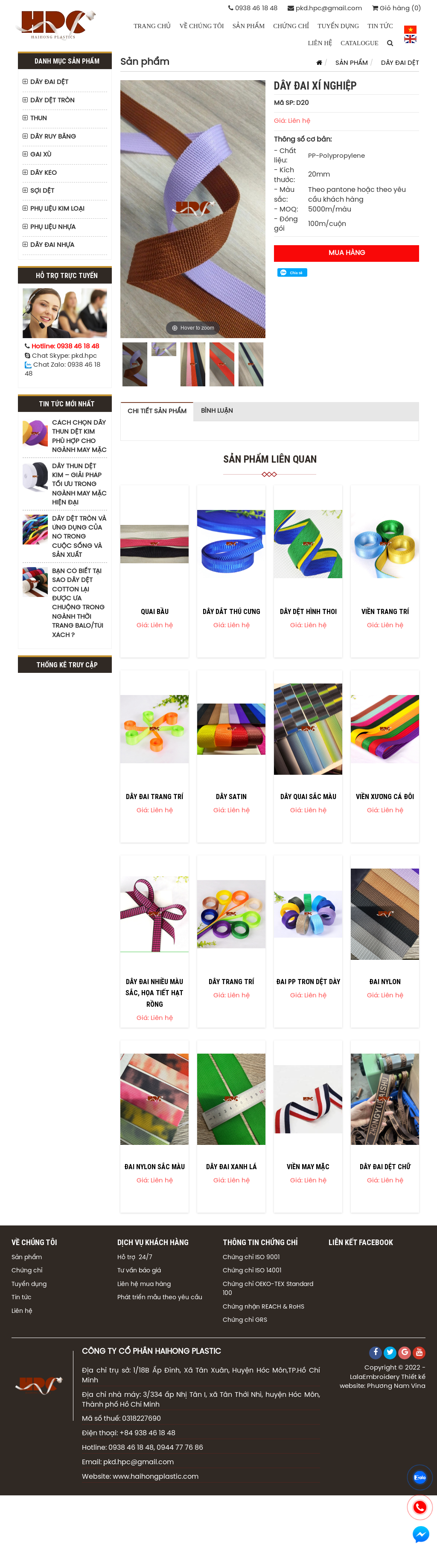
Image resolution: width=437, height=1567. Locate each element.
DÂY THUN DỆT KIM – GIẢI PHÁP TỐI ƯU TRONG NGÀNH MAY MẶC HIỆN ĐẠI (79, 485)
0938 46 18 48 (252, 8)
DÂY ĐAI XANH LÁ (231, 1166)
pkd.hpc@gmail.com (325, 8)
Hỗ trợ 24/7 (134, 1257)
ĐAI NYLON (385, 981)
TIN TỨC (380, 26)
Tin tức (22, 1298)
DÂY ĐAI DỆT (49, 82)
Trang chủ (152, 26)
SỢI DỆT (42, 191)
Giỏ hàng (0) (396, 8)
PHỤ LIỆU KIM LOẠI (57, 209)
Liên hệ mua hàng (144, 1284)
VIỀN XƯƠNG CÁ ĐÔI (385, 796)
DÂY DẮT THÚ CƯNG (231, 611)
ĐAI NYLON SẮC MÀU (154, 1166)
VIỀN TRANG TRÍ (385, 611)
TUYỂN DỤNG (338, 26)
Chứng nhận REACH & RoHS (263, 1307)
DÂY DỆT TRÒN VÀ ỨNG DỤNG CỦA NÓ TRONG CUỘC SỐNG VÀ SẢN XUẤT (79, 537)
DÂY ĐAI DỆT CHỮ (385, 1166)
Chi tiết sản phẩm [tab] (157, 411)
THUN (38, 118)
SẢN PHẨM (249, 26)
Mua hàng (347, 253)
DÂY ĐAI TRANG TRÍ (154, 796)
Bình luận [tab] (217, 411)
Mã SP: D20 (291, 103)
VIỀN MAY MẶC (308, 1166)
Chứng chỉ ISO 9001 (251, 1257)
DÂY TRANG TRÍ (231, 981)
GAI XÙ (40, 154)
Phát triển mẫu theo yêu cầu (159, 1298)
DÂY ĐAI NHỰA (52, 245)
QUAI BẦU (155, 611)
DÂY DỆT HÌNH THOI (308, 611)
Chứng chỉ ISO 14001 (252, 1271)
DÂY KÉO (43, 173)
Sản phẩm (27, 1257)
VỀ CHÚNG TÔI (201, 26)
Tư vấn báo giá (139, 1271)
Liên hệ (22, 1311)
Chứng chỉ (27, 1271)
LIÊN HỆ (320, 43)
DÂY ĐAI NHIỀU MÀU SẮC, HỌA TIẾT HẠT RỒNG (154, 992)
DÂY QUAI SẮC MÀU (308, 796)
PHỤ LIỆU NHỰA (53, 227)
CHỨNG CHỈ (291, 26)
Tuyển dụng (29, 1284)
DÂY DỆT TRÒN (52, 100)
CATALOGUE (360, 43)
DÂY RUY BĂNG (53, 136)
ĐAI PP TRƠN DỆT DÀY (308, 981)
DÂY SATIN (231, 796)
